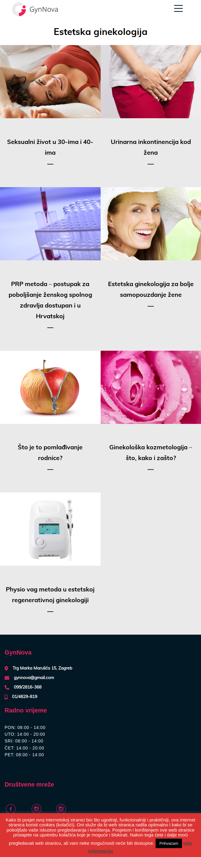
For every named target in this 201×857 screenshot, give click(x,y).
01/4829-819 (24, 697)
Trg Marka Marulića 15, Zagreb (42, 668)
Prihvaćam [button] (168, 843)
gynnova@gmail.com (34, 678)
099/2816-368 (27, 687)
